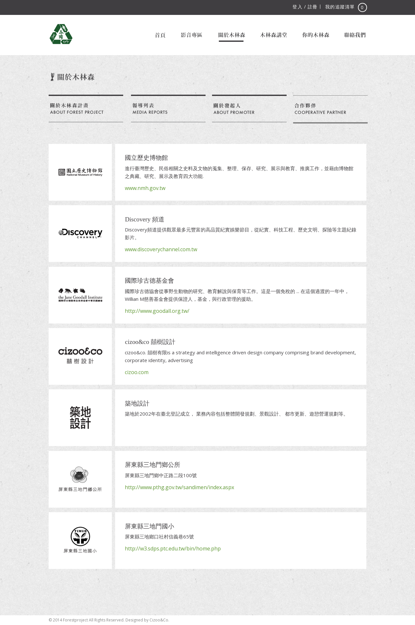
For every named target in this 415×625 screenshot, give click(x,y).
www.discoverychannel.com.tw (161, 249)
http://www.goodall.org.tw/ (157, 310)
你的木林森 (315, 35)
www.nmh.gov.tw (145, 188)
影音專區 (191, 35)
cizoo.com (136, 372)
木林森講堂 (273, 35)
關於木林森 (231, 35)
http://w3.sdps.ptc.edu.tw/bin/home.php (173, 548)
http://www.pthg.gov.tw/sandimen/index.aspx (179, 487)
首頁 (160, 35)
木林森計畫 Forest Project (61, 34)
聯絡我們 (355, 35)
